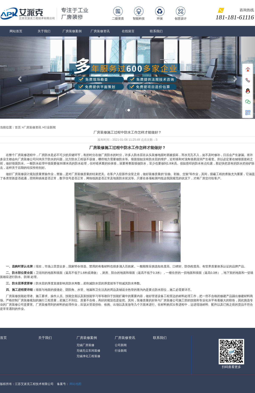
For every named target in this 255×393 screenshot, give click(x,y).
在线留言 (128, 31)
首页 (18, 127)
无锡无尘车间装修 (88, 350)
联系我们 (156, 31)
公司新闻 (121, 345)
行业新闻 (50, 127)
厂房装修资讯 (100, 31)
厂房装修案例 (72, 31)
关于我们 (44, 31)
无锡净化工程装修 (88, 356)
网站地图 (75, 384)
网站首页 (16, 31)
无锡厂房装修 (85, 345)
